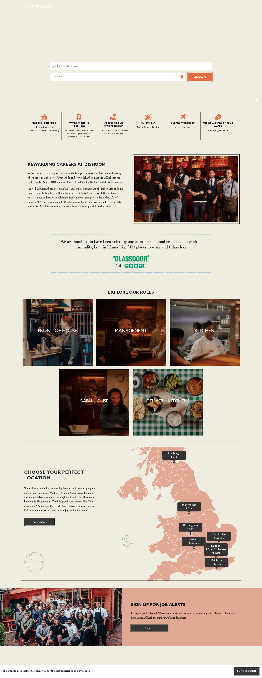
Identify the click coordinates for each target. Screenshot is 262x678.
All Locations (39, 521)
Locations (201, 7)
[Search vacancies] (200, 77)
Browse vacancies (176, 7)
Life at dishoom (226, 7)
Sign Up (149, 628)
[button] (57, 332)
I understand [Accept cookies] (246, 671)
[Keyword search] (131, 66)
